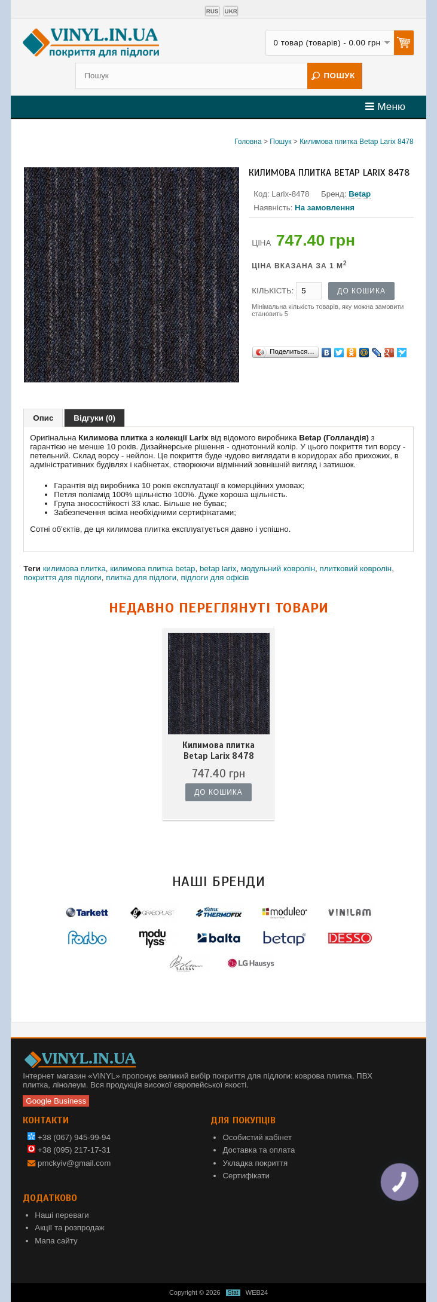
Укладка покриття (255, 1163)
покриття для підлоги (62, 577)
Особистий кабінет (257, 1137)
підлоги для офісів (215, 577)
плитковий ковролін (355, 568)
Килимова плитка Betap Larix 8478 (357, 141)
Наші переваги (62, 1215)
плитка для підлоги (141, 577)
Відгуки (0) (94, 417)
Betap (360, 193)
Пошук (280, 141)
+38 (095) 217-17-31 (69, 1149)
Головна (248, 141)
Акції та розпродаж (69, 1227)
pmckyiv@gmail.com (74, 1163)
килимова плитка (74, 568)
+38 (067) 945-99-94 (69, 1137)
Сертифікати (245, 1175)
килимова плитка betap (152, 568)
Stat (233, 1292)
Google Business (56, 1100)
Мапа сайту (56, 1240)
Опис (43, 417)
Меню (385, 106)
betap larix (218, 568)
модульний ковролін (278, 568)
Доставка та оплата (258, 1149)
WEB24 (257, 1292)
